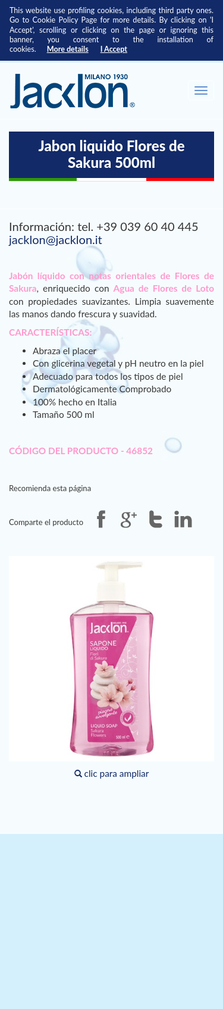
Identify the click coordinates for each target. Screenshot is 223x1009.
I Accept (113, 49)
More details (68, 49)
